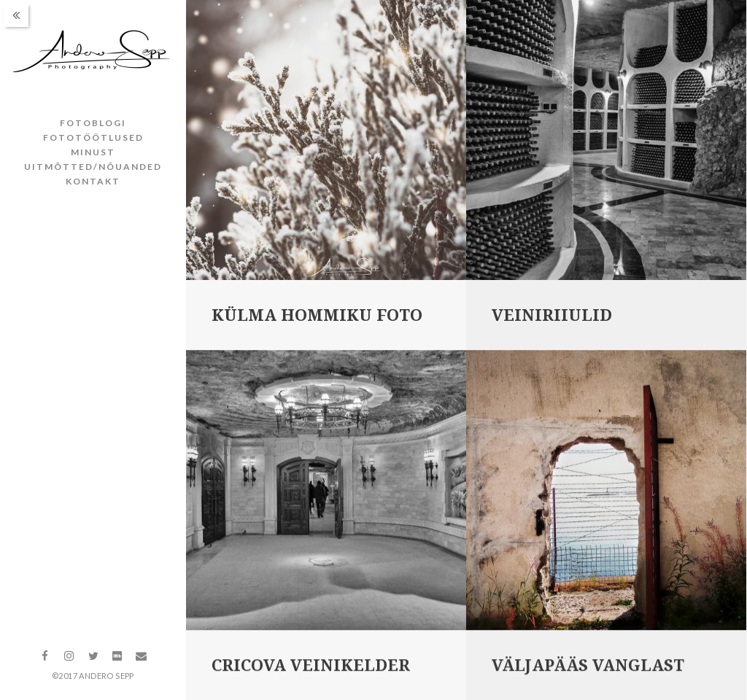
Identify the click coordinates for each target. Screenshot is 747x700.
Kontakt (93, 181)
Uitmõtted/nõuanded (93, 166)
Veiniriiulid (552, 315)
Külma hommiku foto (317, 315)
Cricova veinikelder (311, 667)
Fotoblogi (93, 122)
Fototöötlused (93, 137)
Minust (93, 152)
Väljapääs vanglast (588, 667)
